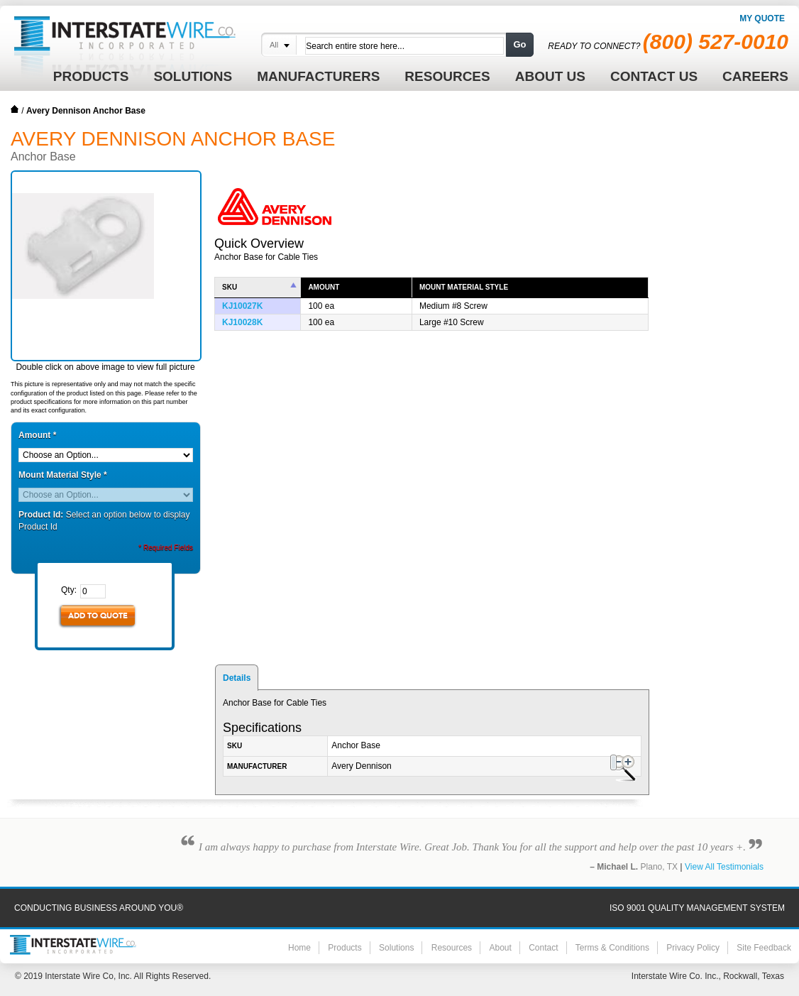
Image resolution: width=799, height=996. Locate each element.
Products (344, 948)
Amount (37, 435)
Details (236, 678)
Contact (543, 948)
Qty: (69, 590)
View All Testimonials (724, 867)
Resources (451, 948)
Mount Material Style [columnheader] (463, 287)
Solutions (396, 948)
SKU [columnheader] (229, 287)
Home (15, 109)
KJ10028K (242, 322)
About (500, 948)
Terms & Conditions (612, 948)
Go (519, 44)
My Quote (762, 18)
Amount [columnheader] (323, 287)
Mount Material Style (62, 475)
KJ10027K (242, 306)
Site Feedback (764, 948)
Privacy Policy (693, 948)
